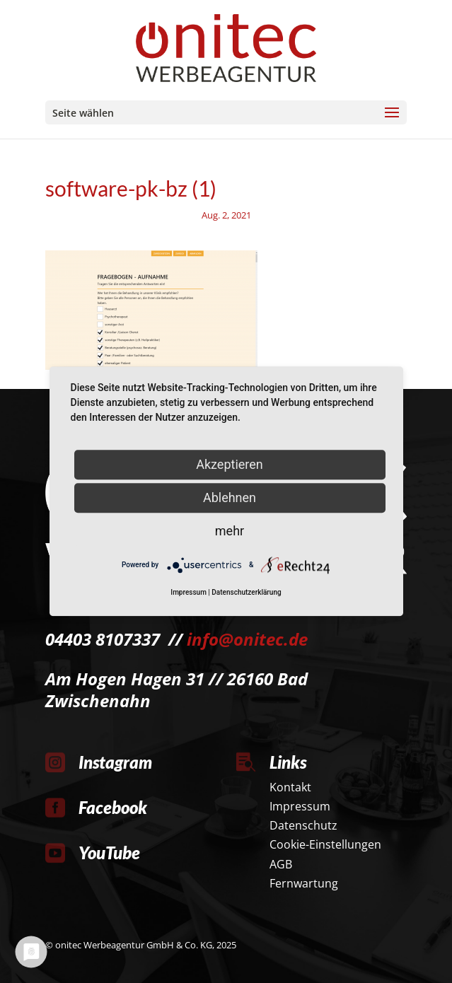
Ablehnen (229, 497)
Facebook (113, 807)
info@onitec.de (247, 639)
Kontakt (290, 787)
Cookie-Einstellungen (325, 844)
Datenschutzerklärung (246, 593)
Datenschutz (303, 825)
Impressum (300, 806)
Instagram (115, 762)
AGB (281, 864)
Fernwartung (304, 883)
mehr (229, 530)
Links (288, 762)
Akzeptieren (229, 464)
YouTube (109, 852)
